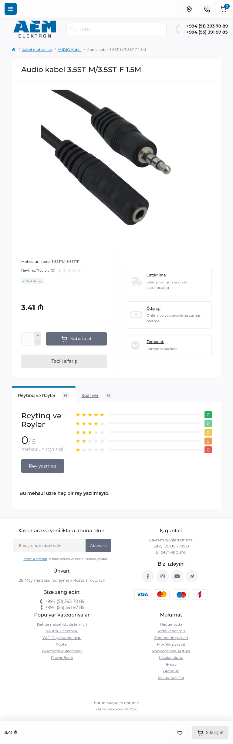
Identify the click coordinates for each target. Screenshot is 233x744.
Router (62, 644)
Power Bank (62, 657)
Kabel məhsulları (37, 49)
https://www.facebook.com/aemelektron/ (148, 576)
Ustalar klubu (171, 657)
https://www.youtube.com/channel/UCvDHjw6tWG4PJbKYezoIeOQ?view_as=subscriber (177, 576)
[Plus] (38, 335)
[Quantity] (28, 339)
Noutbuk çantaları (62, 631)
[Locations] (189, 9)
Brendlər (171, 671)
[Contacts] (206, 9)
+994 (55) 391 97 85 (207, 32)
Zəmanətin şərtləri (171, 637)
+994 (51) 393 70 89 (207, 26)
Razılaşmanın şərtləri (171, 651)
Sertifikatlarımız (171, 631)
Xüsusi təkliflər (171, 677)
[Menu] (11, 9)
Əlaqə (171, 664)
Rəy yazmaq (42, 466)
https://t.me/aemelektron (192, 576)
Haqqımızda (171, 624)
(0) (53, 270)
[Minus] (38, 342)
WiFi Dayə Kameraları (62, 637)
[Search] (73, 29)
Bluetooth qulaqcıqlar (62, 651)
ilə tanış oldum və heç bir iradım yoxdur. (65, 559)
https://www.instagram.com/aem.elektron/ (162, 576)
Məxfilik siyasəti (35, 559)
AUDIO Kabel (70, 49)
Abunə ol (98, 545)
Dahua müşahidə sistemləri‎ (62, 624)
